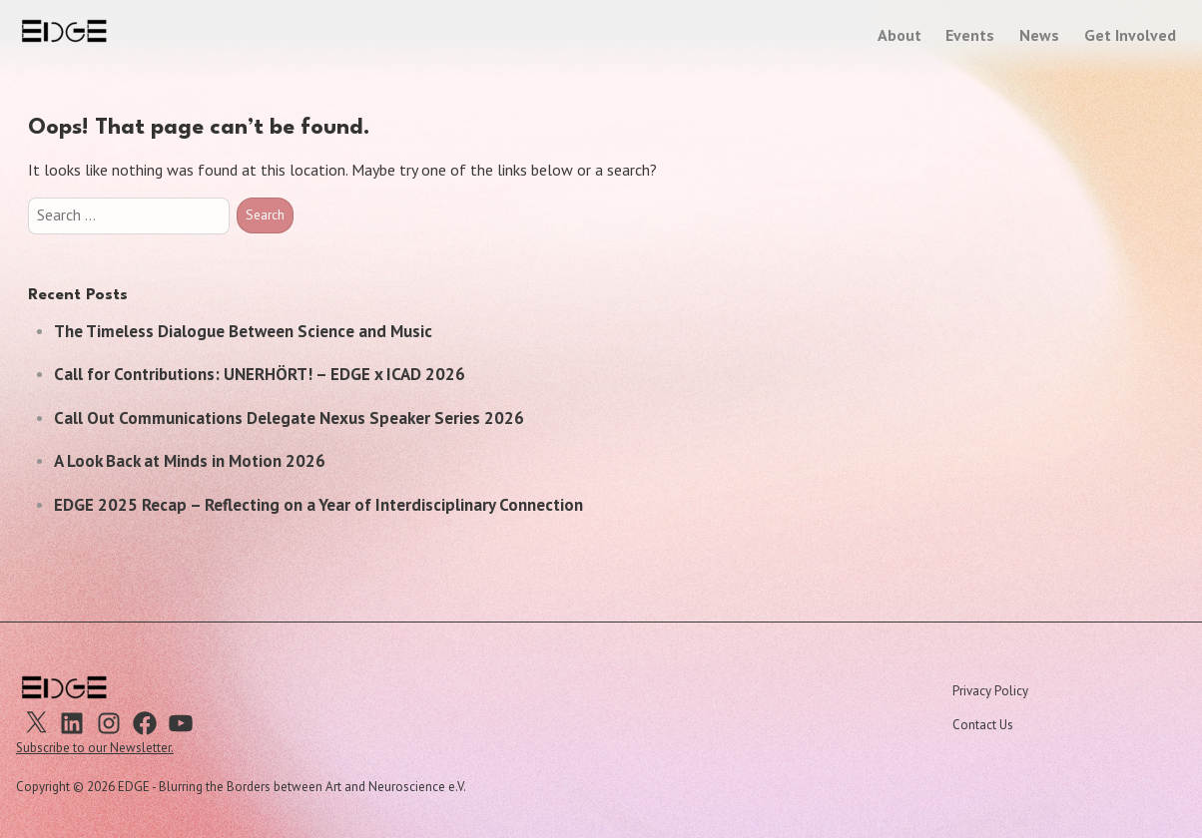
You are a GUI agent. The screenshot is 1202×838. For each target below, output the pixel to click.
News (1039, 35)
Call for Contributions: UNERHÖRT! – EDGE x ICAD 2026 (259, 374)
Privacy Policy (990, 690)
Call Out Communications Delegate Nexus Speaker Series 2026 (289, 418)
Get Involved (1130, 35)
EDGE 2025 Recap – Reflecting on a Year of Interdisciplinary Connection (318, 505)
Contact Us (982, 724)
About (899, 35)
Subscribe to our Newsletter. (95, 747)
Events (969, 35)
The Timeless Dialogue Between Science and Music (243, 331)
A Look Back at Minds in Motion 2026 (189, 461)
